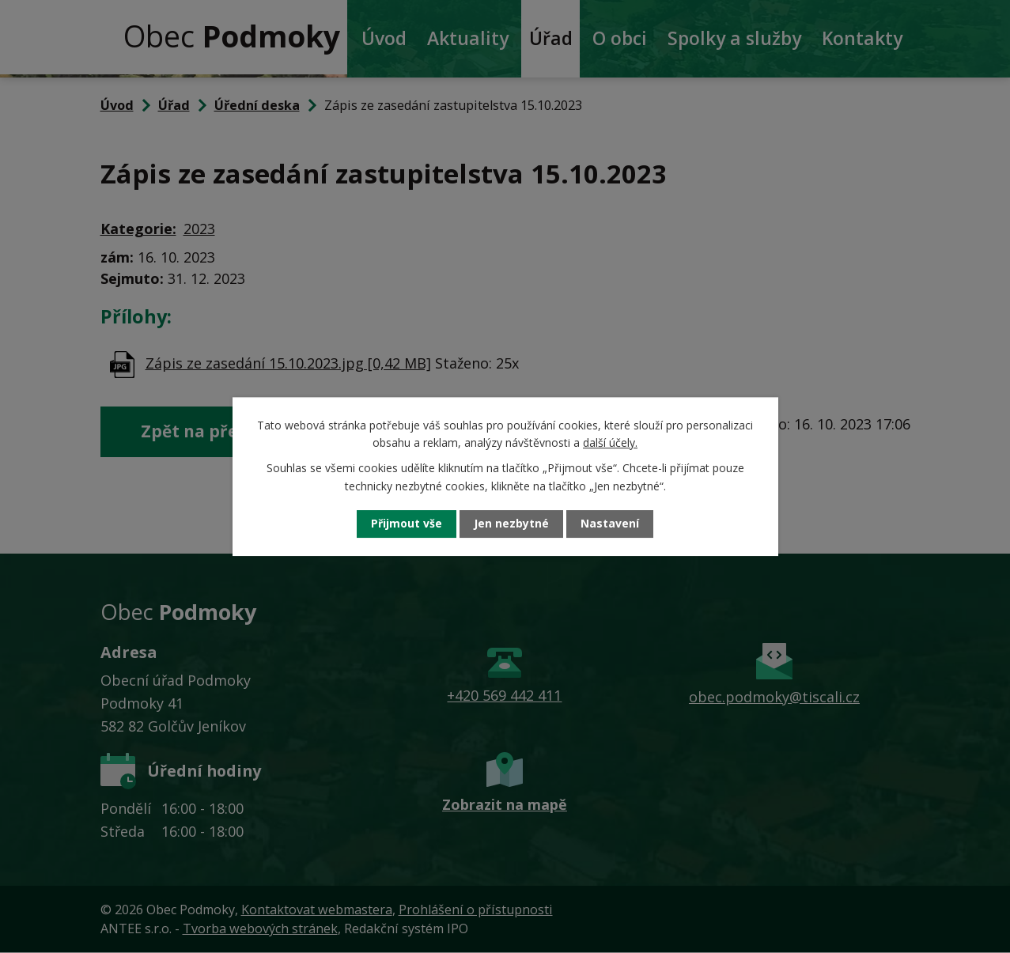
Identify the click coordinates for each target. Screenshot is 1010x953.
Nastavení (610, 523)
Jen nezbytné (511, 523)
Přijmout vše (406, 523)
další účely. (610, 442)
